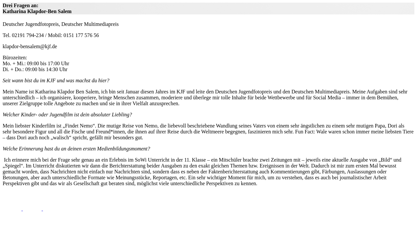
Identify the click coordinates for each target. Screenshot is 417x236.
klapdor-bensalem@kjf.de (30, 46)
